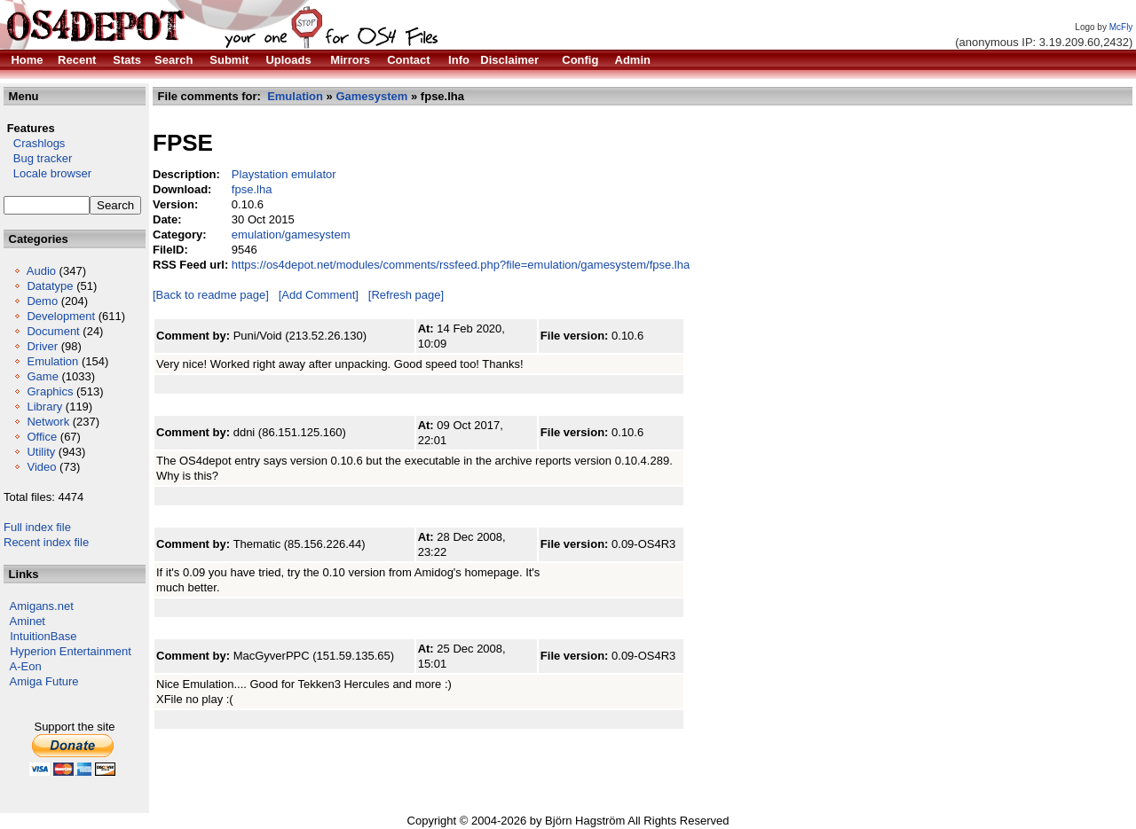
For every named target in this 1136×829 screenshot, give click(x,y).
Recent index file (46, 542)
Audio (41, 271)
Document (53, 331)
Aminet (27, 621)
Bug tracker (38, 158)
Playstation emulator (284, 174)
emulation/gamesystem (291, 234)
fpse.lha (252, 189)
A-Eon (26, 666)
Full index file (37, 527)
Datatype (50, 286)
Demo (42, 301)
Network (48, 421)
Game (42, 376)
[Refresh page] (406, 294)
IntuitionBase (43, 636)
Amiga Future (44, 681)
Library (44, 406)
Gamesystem (371, 96)
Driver (42, 346)
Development (61, 316)
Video (41, 466)
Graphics (50, 391)
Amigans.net (42, 606)
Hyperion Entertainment (70, 651)
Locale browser (47, 173)
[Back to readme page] (211, 294)
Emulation (52, 361)
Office (42, 436)
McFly (1121, 27)
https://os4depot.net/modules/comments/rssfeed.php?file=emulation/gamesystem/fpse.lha (461, 264)
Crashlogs (34, 143)
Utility (41, 451)
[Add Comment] (319, 294)
